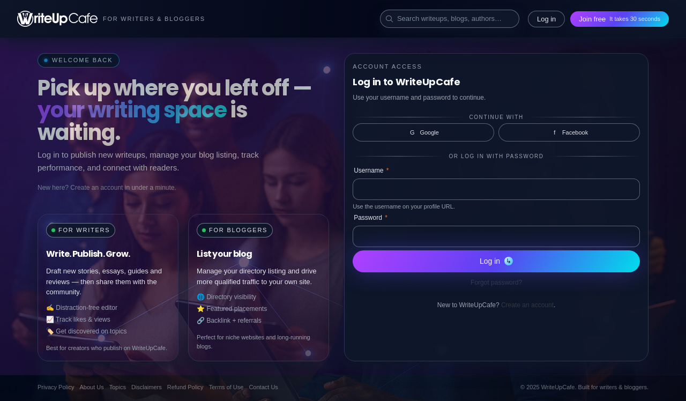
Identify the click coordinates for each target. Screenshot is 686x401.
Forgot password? (496, 282)
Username (371, 170)
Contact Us (263, 387)
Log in (546, 19)
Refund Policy (185, 387)
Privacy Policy (56, 387)
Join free (619, 19)
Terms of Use (226, 387)
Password (370, 217)
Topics (117, 387)
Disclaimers (146, 387)
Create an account (527, 305)
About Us (91, 387)
